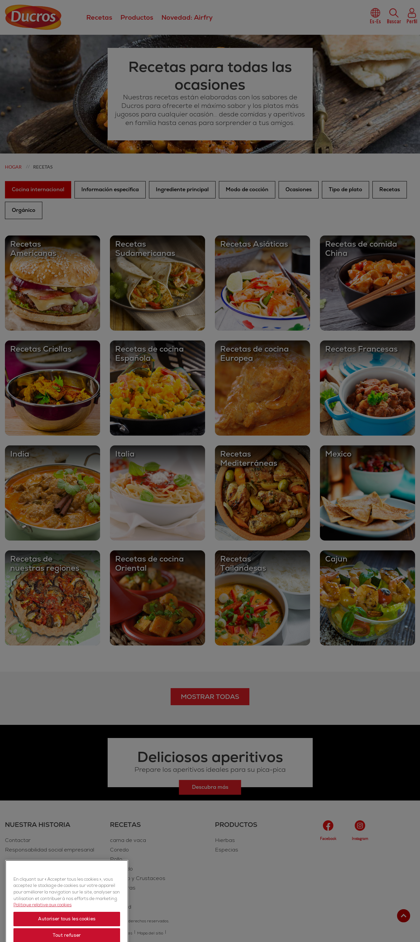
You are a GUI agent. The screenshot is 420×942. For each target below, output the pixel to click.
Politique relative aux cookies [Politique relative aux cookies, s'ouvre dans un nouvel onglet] (42, 924)
